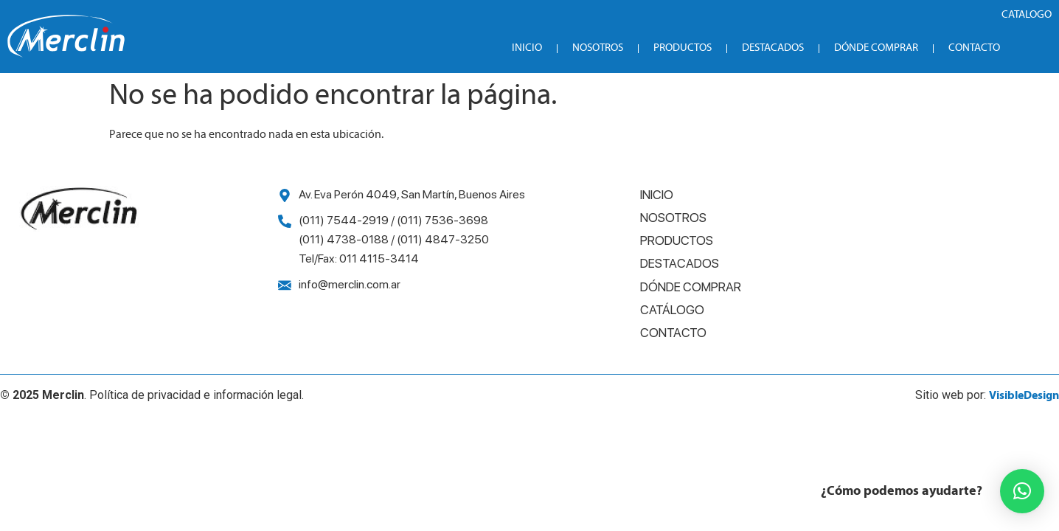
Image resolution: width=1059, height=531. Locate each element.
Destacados (773, 48)
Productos (682, 48)
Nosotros (597, 48)
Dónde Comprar (876, 48)
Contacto (974, 48)
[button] (1022, 491)
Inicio (527, 48)
